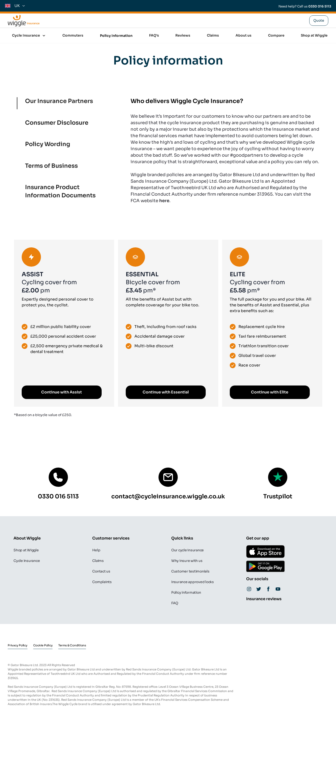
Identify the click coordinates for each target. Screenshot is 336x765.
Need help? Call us (304, 6)
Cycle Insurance (26, 35)
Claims (213, 35)
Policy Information (116, 35)
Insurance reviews (264, 598)
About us (243, 35)
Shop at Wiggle (314, 35)
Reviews (182, 35)
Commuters (72, 35)
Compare (276, 35)
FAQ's (154, 35)
